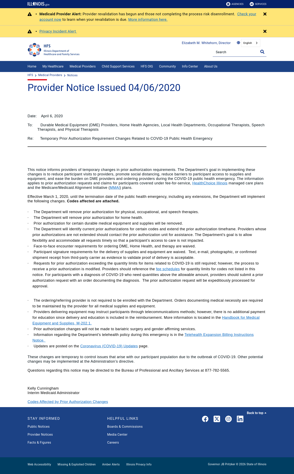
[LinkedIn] (240, 420)
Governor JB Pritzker (221, 464)
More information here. (148, 19)
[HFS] (31, 75)
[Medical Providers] (50, 75)
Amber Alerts (111, 464)
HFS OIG (147, 66)
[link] (205, 420)
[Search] (239, 52)
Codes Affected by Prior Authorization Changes (68, 402)
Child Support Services (118, 66)
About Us (210, 66)
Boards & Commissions (125, 427)
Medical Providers (83, 66)
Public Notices (39, 427)
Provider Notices (40, 434)
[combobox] (250, 43)
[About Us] (220, 66)
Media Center (117, 434)
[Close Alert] (264, 14)
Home (32, 66)
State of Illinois (256, 464)
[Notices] (72, 75)
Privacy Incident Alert (58, 31)
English (247, 42)
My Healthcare (52, 66)
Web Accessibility (39, 464)
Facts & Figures (39, 442)
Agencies (235, 4)
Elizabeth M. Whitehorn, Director (206, 43)
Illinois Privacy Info (138, 464)
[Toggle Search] (262, 52)
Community (167, 66)
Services (258, 4)
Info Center (190, 66)
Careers (113, 442)
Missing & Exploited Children (77, 464)
